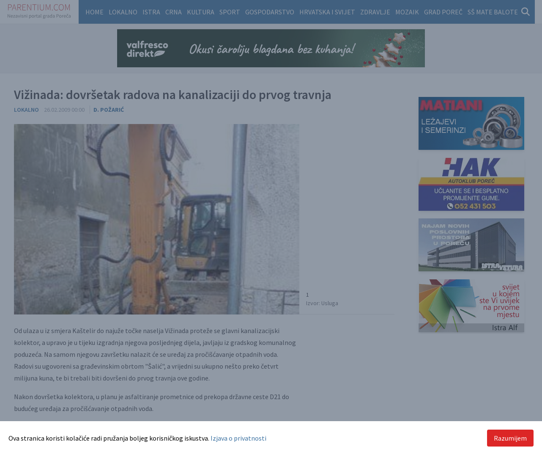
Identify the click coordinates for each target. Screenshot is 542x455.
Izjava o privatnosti (238, 438)
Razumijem (510, 438)
